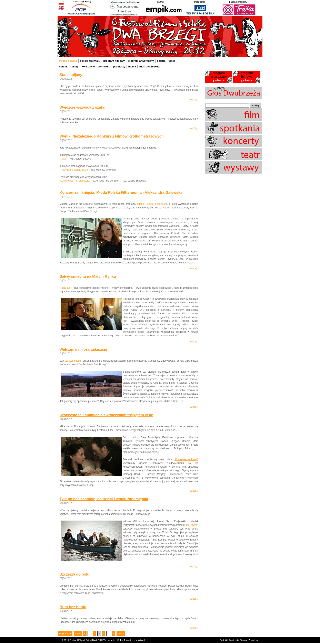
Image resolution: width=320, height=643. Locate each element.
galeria (161, 60)
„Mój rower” (191, 525)
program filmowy (114, 60)
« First (78, 633)
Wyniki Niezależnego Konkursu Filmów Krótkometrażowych (112, 136)
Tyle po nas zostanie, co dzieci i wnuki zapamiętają (104, 499)
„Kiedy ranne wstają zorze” (74, 169)
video (172, 60)
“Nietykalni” (66, 287)
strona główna (68, 60)
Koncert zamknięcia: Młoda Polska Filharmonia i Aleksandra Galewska (121, 192)
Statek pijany (71, 75)
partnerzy (119, 66)
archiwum (104, 66)
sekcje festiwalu (90, 60)
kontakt (63, 66)
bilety (74, 66)
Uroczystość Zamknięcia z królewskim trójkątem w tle (106, 415)
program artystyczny (141, 60)
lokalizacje (88, 66)
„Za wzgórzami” (73, 360)
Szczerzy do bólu (74, 574)
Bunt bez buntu (73, 607)
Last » (121, 633)
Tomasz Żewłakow (249, 640)
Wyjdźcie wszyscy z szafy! (83, 107)
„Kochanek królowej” (186, 459)
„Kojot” (63, 158)
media (132, 66)
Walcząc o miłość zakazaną (83, 349)
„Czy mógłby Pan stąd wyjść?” (76, 180)
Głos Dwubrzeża (149, 66)
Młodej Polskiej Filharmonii (152, 204)
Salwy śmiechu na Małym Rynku (88, 276)
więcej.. (194, 99)
